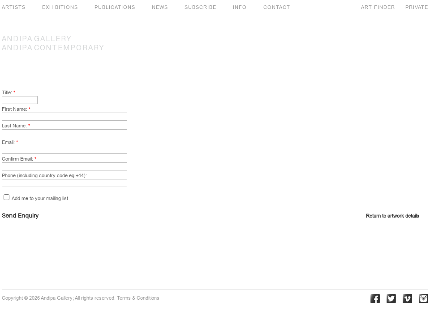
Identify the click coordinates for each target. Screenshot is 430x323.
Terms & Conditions (138, 298)
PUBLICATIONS (115, 7)
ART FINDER (378, 7)
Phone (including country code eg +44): (44, 175)
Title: (8, 92)
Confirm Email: (19, 159)
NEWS (160, 7)
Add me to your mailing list (36, 198)
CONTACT (276, 7)
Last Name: (16, 125)
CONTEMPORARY (53, 48)
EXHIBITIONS (60, 7)
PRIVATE (416, 7)
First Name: (16, 109)
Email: (10, 142)
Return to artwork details (392, 215)
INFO (240, 7)
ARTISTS (14, 7)
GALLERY (37, 39)
